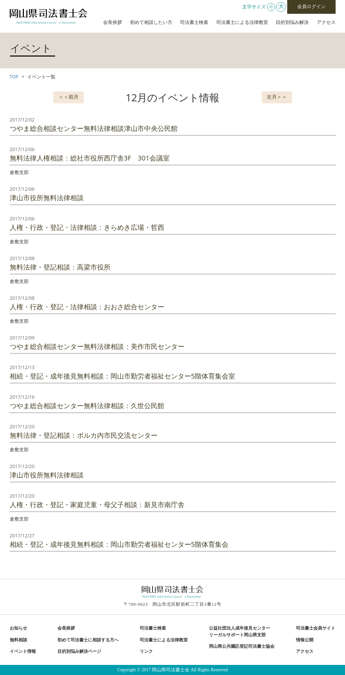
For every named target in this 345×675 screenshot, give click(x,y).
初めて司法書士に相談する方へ (88, 640)
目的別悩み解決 (292, 22)
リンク (146, 651)
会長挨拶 (112, 22)
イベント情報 (23, 651)
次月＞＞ (277, 96)
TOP (14, 76)
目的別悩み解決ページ (79, 651)
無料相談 (18, 640)
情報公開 (304, 640)
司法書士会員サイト (315, 628)
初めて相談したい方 (151, 22)
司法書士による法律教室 (242, 22)
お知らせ (18, 628)
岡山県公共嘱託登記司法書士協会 (241, 646)
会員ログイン (311, 6)
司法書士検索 (194, 22)
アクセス (326, 22)
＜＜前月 (68, 96)
